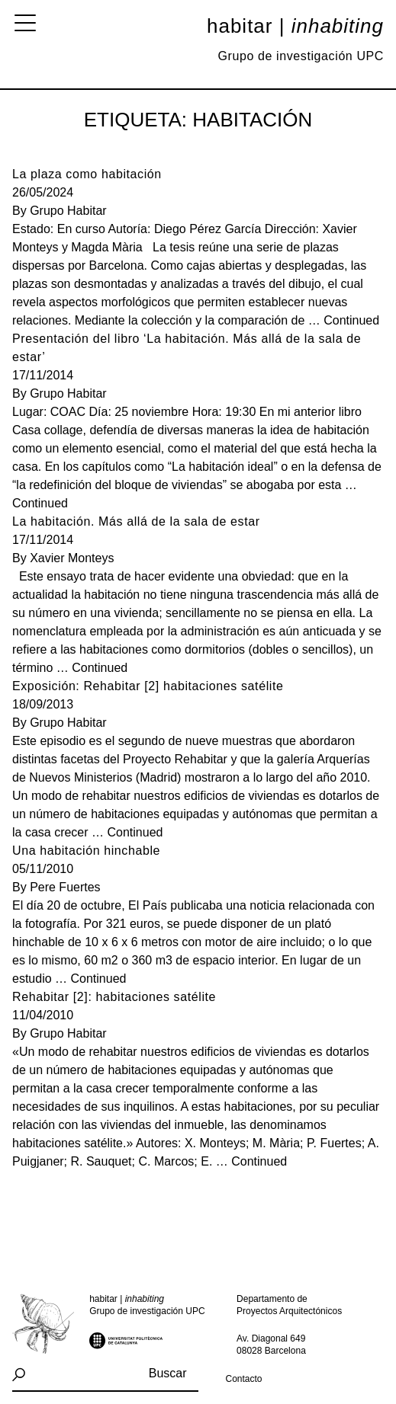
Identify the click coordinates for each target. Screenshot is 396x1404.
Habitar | (295, 25)
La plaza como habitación (87, 174)
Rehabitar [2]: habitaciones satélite (114, 996)
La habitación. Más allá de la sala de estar (136, 521)
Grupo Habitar (68, 210)
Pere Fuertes (65, 887)
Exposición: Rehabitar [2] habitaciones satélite (148, 686)
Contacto (244, 1379)
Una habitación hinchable (86, 850)
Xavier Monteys (72, 558)
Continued (351, 320)
